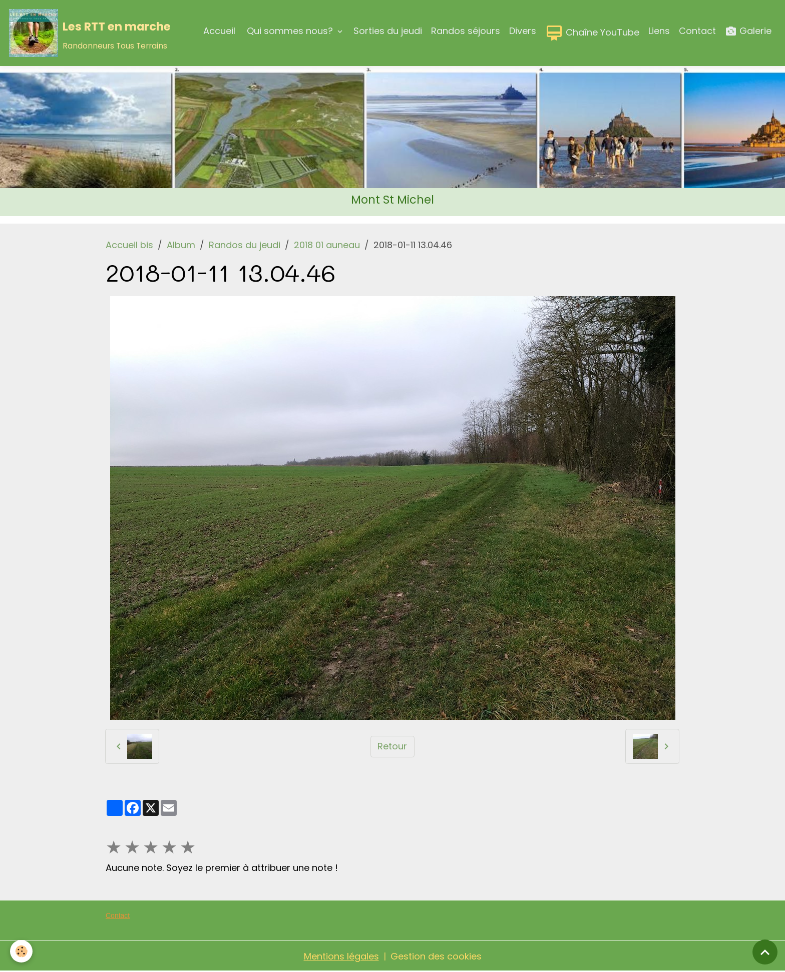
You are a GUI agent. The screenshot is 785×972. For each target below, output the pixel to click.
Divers (522, 31)
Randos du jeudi (244, 245)
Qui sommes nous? (289, 31)
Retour (392, 746)
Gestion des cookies (436, 956)
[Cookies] (21, 951)
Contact (697, 31)
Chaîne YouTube (592, 33)
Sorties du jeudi (387, 31)
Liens (659, 31)
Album (181, 245)
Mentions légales (341, 956)
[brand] (90, 33)
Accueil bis (129, 245)
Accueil (219, 31)
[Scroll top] (764, 951)
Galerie (748, 31)
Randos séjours (465, 31)
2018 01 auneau (327, 245)
